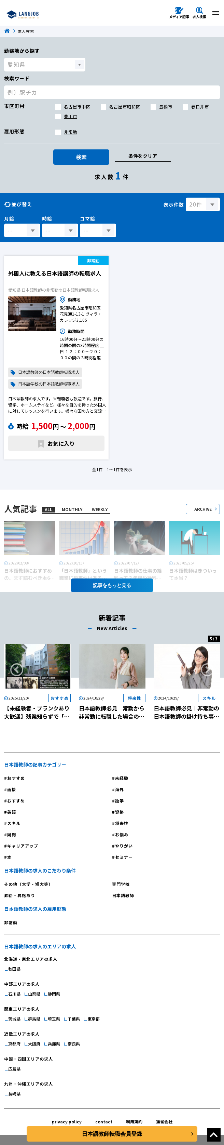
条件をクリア (142, 155)
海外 (119, 789)
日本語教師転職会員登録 (112, 1134)
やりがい (124, 846)
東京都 (93, 1019)
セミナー (124, 857)
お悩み (121, 834)
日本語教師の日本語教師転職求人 (49, 372)
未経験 (121, 778)
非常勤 (70, 132)
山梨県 (34, 994)
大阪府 (34, 1044)
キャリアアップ (22, 846)
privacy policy (67, 1121)
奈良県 (74, 1044)
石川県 (14, 994)
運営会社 (164, 1121)
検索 (81, 157)
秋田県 (14, 969)
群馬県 (34, 1019)
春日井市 (200, 106)
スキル (13, 823)
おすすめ (16, 778)
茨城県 (14, 1019)
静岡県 (54, 994)
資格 (119, 812)
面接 (11, 789)
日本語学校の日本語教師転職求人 (49, 384)
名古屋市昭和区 (124, 106)
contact (103, 1121)
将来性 (121, 823)
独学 (119, 800)
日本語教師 (123, 895)
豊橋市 (165, 106)
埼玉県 (54, 1019)
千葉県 (74, 1019)
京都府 (14, 1044)
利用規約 (134, 1121)
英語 (11, 812)
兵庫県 (54, 1044)
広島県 (14, 1068)
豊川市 (70, 116)
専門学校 (121, 884)
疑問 (11, 834)
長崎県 (14, 1093)
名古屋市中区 (77, 106)
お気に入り (61, 443)
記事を (112, 585)
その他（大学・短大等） (28, 884)
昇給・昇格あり (19, 895)
